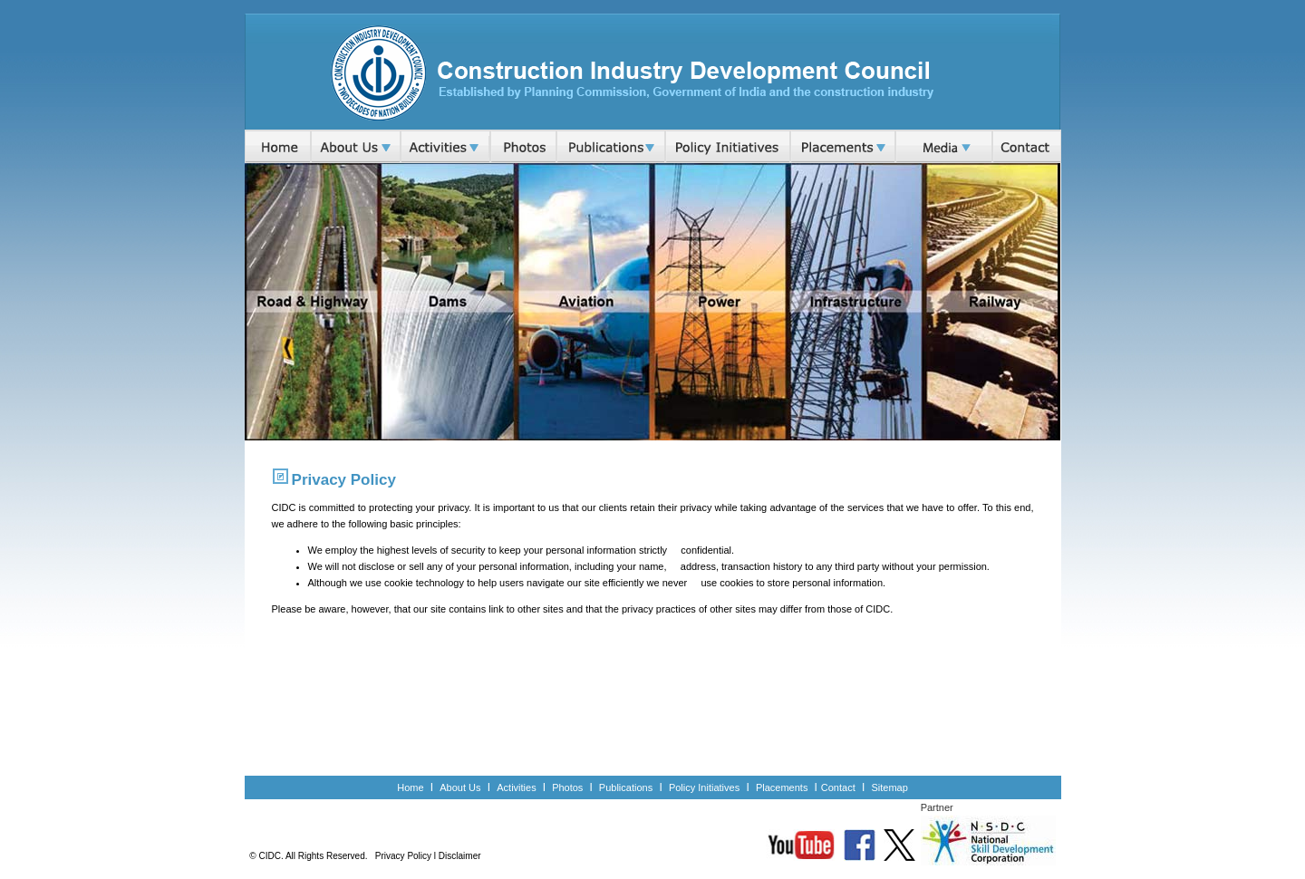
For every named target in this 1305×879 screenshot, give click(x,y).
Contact (838, 787)
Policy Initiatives (704, 787)
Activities (516, 787)
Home (410, 787)
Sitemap (889, 787)
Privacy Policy (403, 856)
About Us (460, 787)
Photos (567, 787)
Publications (625, 787)
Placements (783, 787)
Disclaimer (460, 856)
